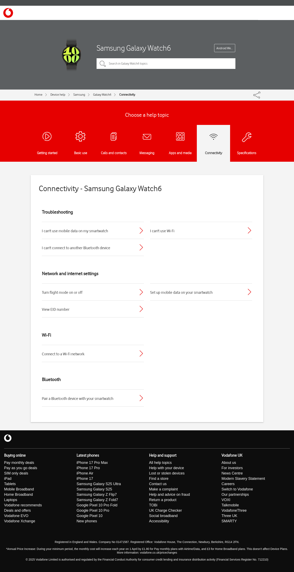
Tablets (10, 484)
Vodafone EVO (16, 516)
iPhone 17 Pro (88, 468)
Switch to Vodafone (237, 489)
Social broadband (163, 516)
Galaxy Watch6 (102, 94)
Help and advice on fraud (169, 494)
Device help (57, 94)
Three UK (229, 516)
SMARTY (229, 521)
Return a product (162, 500)
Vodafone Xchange (19, 521)
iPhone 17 (85, 479)
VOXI (226, 500)
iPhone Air (85, 473)
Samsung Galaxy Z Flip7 (97, 494)
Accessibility (159, 521)
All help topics (160, 463)
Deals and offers (17, 510)
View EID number (55, 309)
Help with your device (166, 468)
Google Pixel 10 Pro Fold (97, 505)
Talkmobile (230, 505)
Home (38, 94)
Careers (228, 484)
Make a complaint (163, 489)
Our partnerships (235, 494)
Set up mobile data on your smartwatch (181, 292)
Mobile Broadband (19, 489)
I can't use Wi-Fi (162, 231)
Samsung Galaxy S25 (94, 489)
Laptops (10, 500)
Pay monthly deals (19, 463)
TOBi (153, 505)
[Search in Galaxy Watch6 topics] (166, 63)
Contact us (158, 484)
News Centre (232, 473)
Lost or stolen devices (167, 473)
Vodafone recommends (23, 505)
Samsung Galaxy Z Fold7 (97, 500)
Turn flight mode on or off (62, 292)
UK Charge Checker (165, 510)
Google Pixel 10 (89, 516)
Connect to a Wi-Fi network (63, 354)
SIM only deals (16, 473)
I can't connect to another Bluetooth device (76, 248)
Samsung (79, 94)
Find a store (158, 479)
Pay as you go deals (20, 468)
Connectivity (127, 94)
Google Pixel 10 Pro (93, 510)
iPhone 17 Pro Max (92, 463)
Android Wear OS (225, 48)
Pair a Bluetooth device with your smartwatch (77, 398)
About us (229, 463)
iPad (7, 479)
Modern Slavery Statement (243, 479)
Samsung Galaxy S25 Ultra (99, 484)
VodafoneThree (234, 510)
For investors (232, 468)
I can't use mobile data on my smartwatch (75, 231)
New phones (87, 521)
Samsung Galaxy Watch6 (134, 48)
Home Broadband (18, 494)
